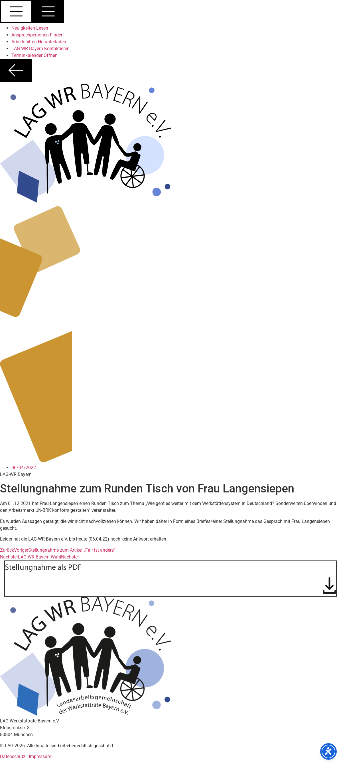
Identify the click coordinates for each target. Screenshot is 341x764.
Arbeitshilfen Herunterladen (38, 41)
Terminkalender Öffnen (34, 55)
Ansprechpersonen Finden (37, 35)
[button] (170, 12)
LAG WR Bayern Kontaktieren (40, 48)
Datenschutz (13, 756)
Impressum (40, 756)
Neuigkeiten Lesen (29, 28)
